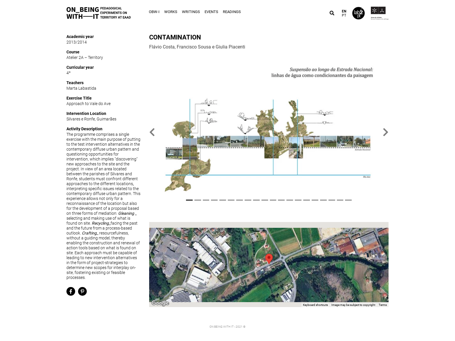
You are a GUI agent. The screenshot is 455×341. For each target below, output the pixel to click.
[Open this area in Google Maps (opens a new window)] (160, 303)
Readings (232, 12)
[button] (152, 132)
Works (170, 12)
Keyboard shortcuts (315, 304)
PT (344, 15)
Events (211, 12)
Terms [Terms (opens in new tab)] (383, 304)
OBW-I (154, 12)
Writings (191, 12)
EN (344, 11)
